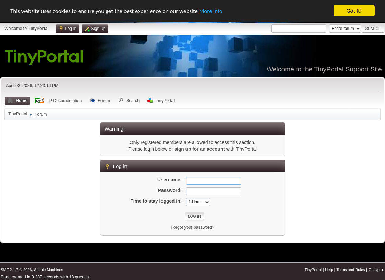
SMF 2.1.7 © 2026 (16, 270)
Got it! (354, 10)
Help (329, 270)
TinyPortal (313, 270)
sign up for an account (199, 149)
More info (210, 10)
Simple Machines (48, 270)
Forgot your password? (192, 227)
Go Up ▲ (376, 270)
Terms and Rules (350, 270)
